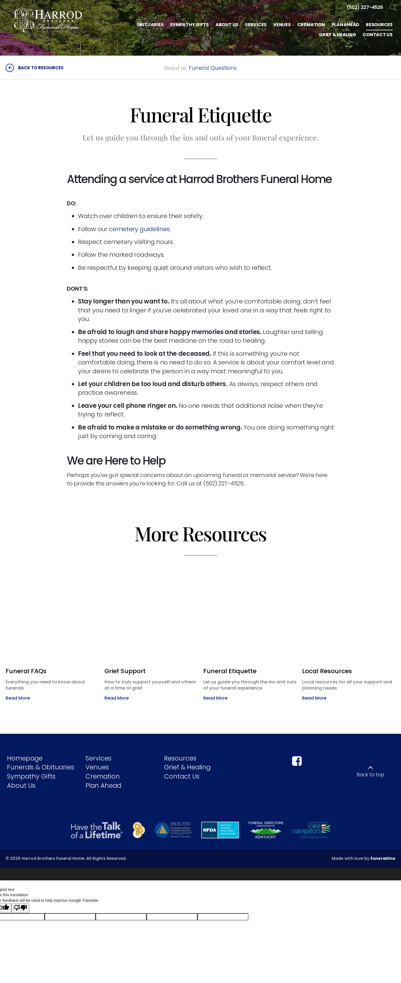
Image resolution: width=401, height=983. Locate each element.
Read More (18, 698)
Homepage (25, 758)
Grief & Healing (187, 767)
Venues (97, 767)
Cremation (102, 776)
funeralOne (382, 858)
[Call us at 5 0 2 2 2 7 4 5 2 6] (365, 7)
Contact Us (181, 776)
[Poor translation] (20, 905)
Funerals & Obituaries (40, 767)
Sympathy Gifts (31, 776)
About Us (21, 785)
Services (98, 758)
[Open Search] (393, 7)
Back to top (370, 774)
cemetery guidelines (139, 229)
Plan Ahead (103, 785)
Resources (180, 758)
